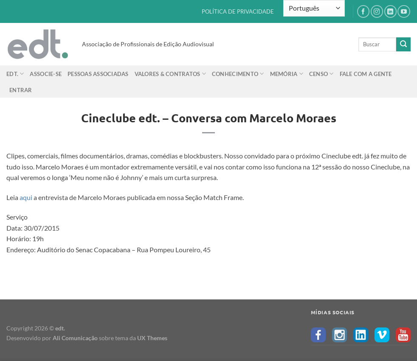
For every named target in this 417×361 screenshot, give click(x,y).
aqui (26, 197)
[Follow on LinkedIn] (390, 11)
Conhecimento (238, 74)
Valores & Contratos (170, 74)
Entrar (20, 90)
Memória (286, 74)
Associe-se (46, 74)
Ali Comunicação (75, 337)
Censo (321, 74)
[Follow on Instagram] (377, 11)
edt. (15, 74)
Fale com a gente (366, 74)
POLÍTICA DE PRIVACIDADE (238, 11)
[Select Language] (314, 8)
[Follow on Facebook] (363, 11)
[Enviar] (403, 44)
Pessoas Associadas (98, 74)
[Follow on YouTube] (403, 11)
